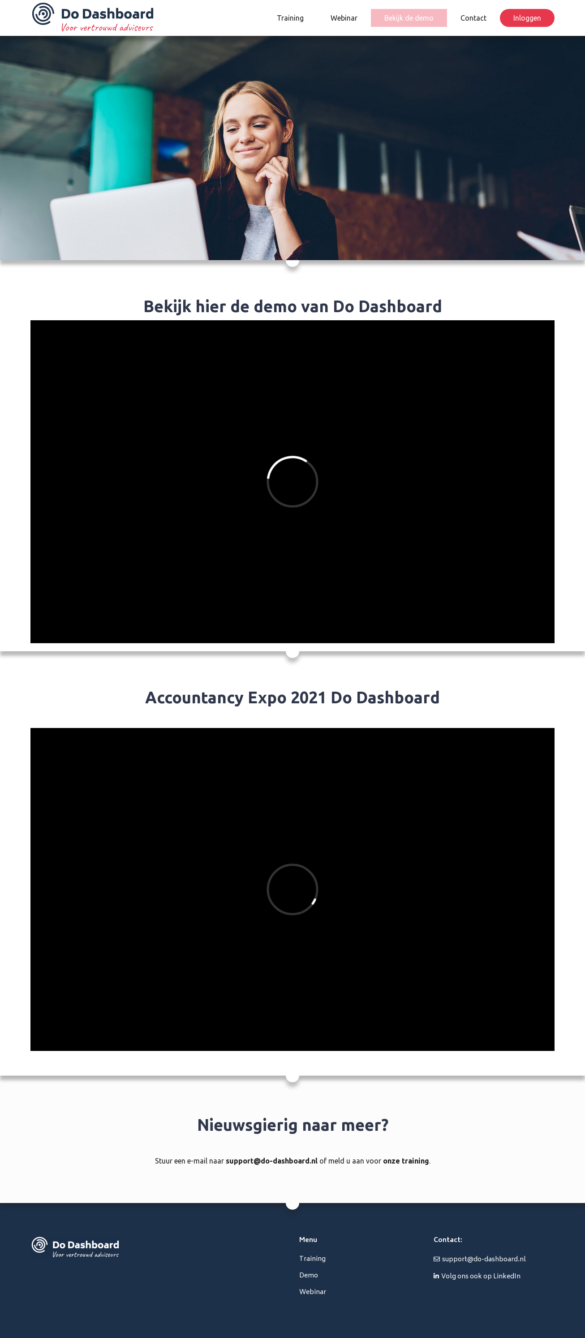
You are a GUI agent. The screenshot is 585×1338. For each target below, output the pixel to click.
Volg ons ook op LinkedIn (480, 1276)
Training (290, 18)
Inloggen (527, 18)
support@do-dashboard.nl (272, 1161)
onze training (406, 1161)
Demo (308, 1275)
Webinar (344, 18)
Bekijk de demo (409, 18)
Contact (473, 18)
